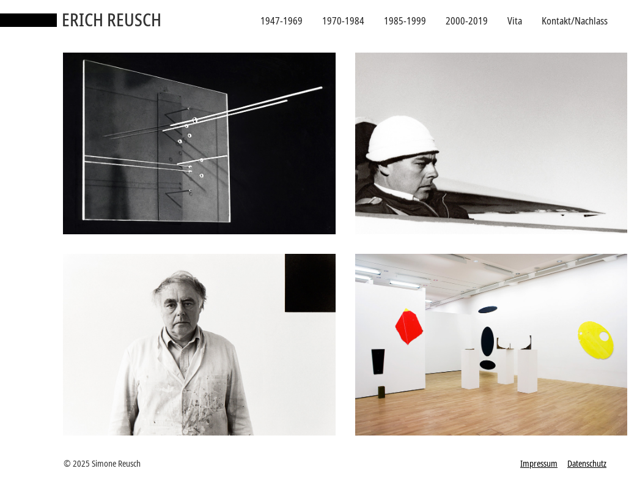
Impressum (539, 463)
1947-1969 (281, 21)
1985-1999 (405, 21)
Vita (514, 21)
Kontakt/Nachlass (575, 21)
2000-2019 (467, 21)
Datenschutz (586, 463)
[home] (80, 21)
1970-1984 (343, 21)
